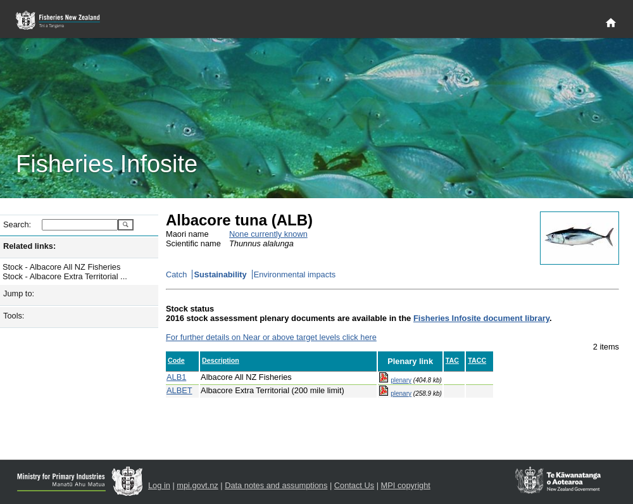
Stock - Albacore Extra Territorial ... (65, 276)
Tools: (13, 315)
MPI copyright (405, 485)
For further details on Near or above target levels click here (271, 337)
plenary (401, 380)
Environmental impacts (294, 274)
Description (220, 360)
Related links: (29, 246)
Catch (176, 274)
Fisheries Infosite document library (481, 318)
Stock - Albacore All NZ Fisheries (61, 267)
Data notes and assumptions (276, 485)
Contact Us (354, 485)
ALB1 (176, 377)
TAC (452, 360)
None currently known (268, 234)
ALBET (179, 390)
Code (176, 360)
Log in (159, 485)
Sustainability (220, 274)
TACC (477, 360)
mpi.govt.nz (197, 485)
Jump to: (18, 293)
